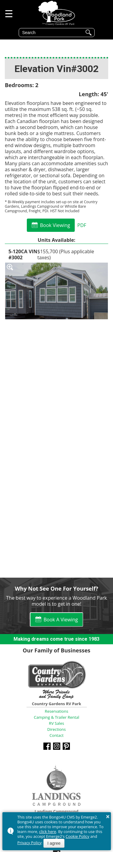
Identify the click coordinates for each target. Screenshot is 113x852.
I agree (54, 843)
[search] (52, 32)
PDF (81, 225)
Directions (56, 729)
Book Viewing (55, 225)
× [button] (108, 816)
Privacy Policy (29, 842)
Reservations (56, 711)
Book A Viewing (61, 619)
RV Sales (56, 723)
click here (47, 831)
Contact (56, 735)
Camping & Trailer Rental (56, 717)
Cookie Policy (77, 836)
